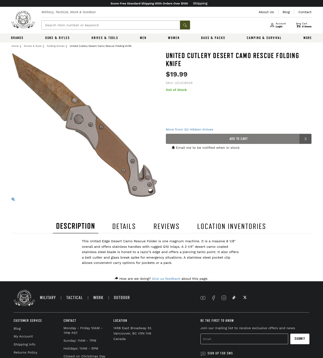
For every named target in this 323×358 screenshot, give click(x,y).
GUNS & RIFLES (57, 38)
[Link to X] (244, 297)
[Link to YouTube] (203, 297)
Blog (17, 328)
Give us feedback (166, 279)
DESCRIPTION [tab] (75, 226)
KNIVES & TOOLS (105, 38)
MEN (143, 38)
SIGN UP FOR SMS (220, 353)
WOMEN (173, 38)
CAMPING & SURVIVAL (264, 38)
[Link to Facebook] (213, 297)
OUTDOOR (122, 297)
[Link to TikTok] (234, 297)
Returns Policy (25, 352)
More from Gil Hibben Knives (189, 129)
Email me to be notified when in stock (206, 148)
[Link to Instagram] (223, 297)
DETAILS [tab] (124, 226)
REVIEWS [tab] (167, 226)
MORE (307, 38)
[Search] (110, 25)
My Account (23, 336)
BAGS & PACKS (213, 38)
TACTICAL (74, 297)
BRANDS (17, 38)
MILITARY (48, 297)
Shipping (200, 3)
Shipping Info (24, 344)
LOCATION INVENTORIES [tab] (231, 226)
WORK (98, 297)
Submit (300, 339)
